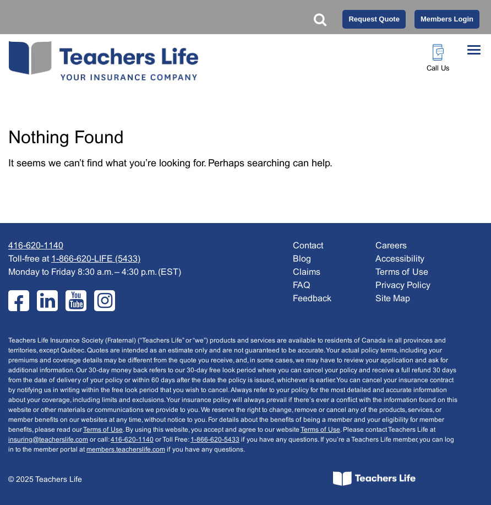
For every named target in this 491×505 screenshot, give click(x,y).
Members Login (447, 19)
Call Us (438, 69)
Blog (302, 259)
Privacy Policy (402, 285)
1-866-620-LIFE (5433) (95, 259)
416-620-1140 (35, 246)
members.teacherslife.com (125, 450)
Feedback (312, 299)
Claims (306, 272)
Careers (391, 246)
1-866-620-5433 (214, 440)
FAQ (301, 285)
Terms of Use (103, 430)
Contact (308, 246)
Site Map (392, 299)
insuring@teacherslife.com (48, 440)
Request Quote (373, 19)
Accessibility (399, 259)
